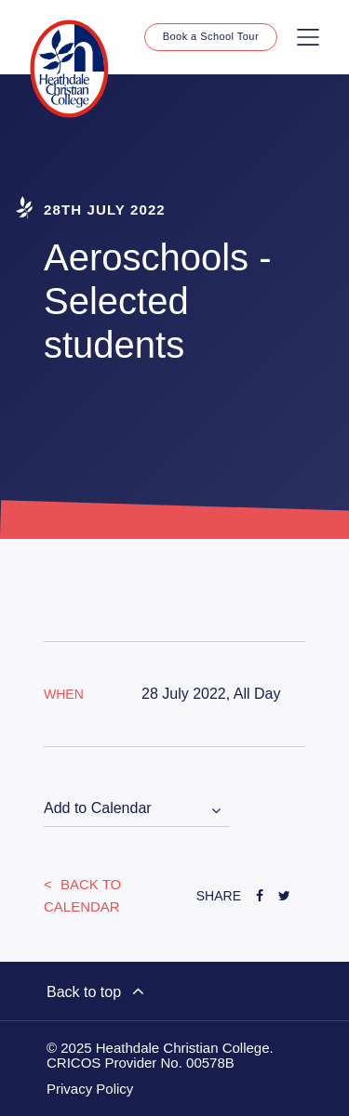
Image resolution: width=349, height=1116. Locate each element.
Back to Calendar (82, 895)
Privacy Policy (90, 1089)
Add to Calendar (98, 808)
